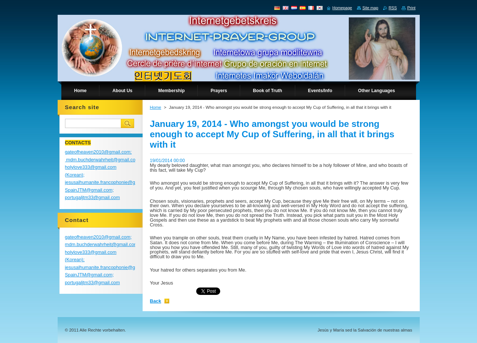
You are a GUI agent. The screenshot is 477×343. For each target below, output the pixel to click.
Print (411, 8)
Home (155, 107)
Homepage (342, 8)
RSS (393, 8)
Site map (370, 8)
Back (155, 301)
